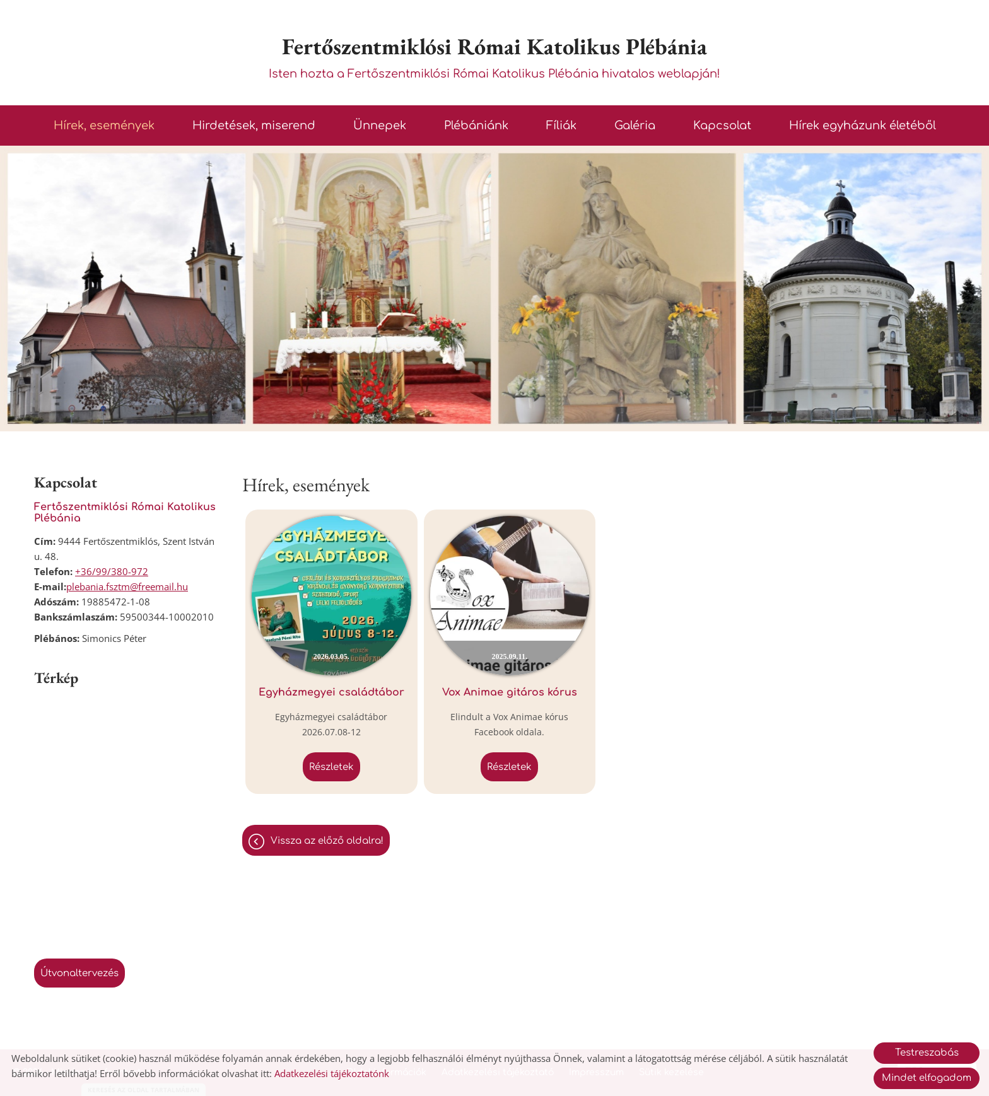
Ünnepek (379, 125)
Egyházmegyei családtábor (331, 692)
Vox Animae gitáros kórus (509, 692)
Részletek (331, 767)
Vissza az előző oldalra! (327, 841)
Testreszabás (927, 1052)
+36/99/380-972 (111, 571)
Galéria (634, 125)
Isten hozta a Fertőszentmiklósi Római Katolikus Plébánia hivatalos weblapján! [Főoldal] (494, 56)
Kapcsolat (722, 125)
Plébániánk (476, 125)
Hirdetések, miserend (253, 125)
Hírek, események (104, 125)
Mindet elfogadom (926, 1078)
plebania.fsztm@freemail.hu (127, 586)
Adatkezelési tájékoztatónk (331, 1073)
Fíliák (561, 125)
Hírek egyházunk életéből (862, 125)
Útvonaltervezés (79, 973)
